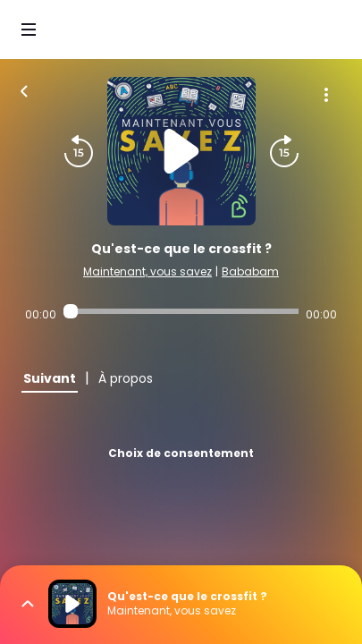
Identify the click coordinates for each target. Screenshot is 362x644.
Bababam (250, 271)
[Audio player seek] (181, 311)
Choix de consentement (181, 453)
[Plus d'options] (326, 95)
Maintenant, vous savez (147, 271)
